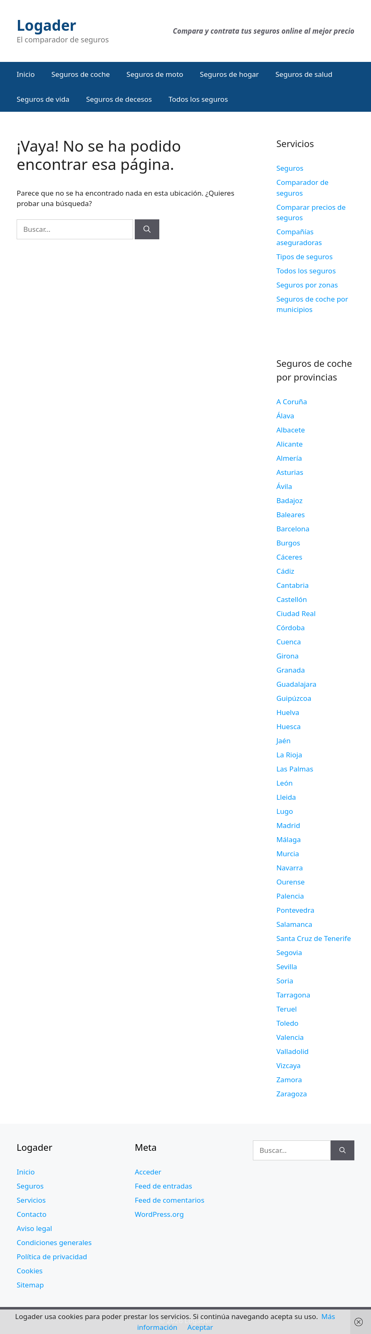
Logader (46, 25)
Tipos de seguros (304, 256)
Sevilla (286, 966)
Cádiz (285, 571)
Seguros (289, 168)
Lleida (286, 797)
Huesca (288, 726)
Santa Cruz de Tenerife (313, 938)
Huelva (287, 712)
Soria (284, 980)
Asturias (289, 472)
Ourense (290, 882)
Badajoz (289, 500)
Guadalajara (296, 684)
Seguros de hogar (229, 74)
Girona (287, 656)
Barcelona (292, 528)
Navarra (289, 867)
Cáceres (289, 557)
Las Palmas (294, 769)
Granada (290, 670)
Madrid (288, 825)
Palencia (290, 896)
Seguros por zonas (307, 285)
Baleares (290, 514)
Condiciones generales (54, 1242)
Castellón (291, 599)
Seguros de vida (43, 99)
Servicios (31, 1200)
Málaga (288, 839)
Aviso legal (34, 1228)
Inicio (26, 74)
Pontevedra (295, 910)
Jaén (283, 740)
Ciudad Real (296, 613)
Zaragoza (291, 1093)
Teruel (286, 1009)
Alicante (289, 444)
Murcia (287, 853)
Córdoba (290, 627)
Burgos (288, 543)
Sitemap (30, 1285)
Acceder (148, 1172)
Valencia (290, 1037)
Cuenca (288, 641)
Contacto (32, 1214)
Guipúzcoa (293, 698)
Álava (285, 415)
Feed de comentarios (169, 1200)
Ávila (284, 486)
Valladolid (292, 1051)
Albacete (290, 430)
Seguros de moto (154, 74)
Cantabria (292, 585)
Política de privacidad (52, 1256)
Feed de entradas (163, 1186)
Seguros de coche (81, 74)
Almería (289, 458)
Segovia (289, 952)
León (284, 783)
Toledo (287, 1023)
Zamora (289, 1079)
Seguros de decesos (119, 99)
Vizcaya (288, 1065)
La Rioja (289, 754)
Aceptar (200, 1327)
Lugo (284, 811)
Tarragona (293, 995)
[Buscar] (147, 229)
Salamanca (294, 924)
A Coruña (291, 401)
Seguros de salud (303, 74)
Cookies (30, 1270)
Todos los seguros (198, 99)
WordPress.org (159, 1214)
